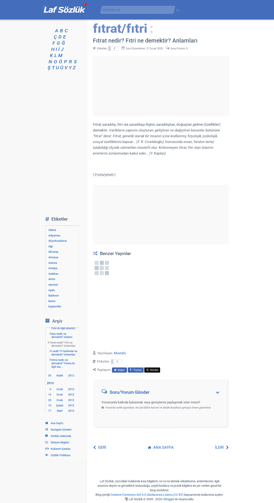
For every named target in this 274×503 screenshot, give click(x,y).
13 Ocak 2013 (61, 394)
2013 (51, 383)
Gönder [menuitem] (152, 370)
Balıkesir (53, 295)
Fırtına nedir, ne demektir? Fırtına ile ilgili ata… (62, 363)
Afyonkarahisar (57, 240)
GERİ (99, 447)
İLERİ (222, 447)
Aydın (51, 290)
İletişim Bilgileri (57, 442)
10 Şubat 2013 (61, 405)
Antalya (52, 268)
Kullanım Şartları (57, 448)
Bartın (51, 301)
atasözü (53, 284)
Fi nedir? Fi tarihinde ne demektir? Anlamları (63, 353)
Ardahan (53, 273)
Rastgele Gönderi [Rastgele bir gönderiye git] (58, 429)
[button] (162, 393)
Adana (52, 230)
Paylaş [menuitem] (135, 370)
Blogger (169, 499)
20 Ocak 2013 (61, 400)
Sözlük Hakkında (58, 436)
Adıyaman (54, 235)
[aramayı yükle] (136, 9)
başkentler (54, 306)
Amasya (53, 257)
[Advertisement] (161, 86)
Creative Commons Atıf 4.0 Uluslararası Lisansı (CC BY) (146, 494)
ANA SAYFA (161, 447)
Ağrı (50, 246)
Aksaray (53, 251)
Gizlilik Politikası (57, 455)
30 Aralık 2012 (61, 375)
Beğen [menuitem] (119, 370)
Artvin (51, 279)
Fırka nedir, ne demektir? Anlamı (61, 335)
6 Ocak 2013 (62, 389)
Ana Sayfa (54, 423)
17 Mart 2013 (61, 410)
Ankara (52, 262)
